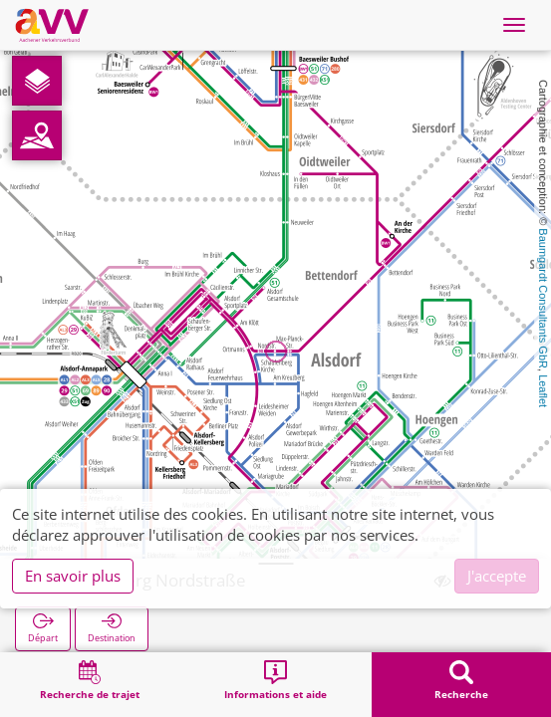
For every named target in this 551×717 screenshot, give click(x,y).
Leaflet (543, 390)
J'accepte (496, 576)
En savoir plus (73, 576)
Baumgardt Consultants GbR (543, 298)
